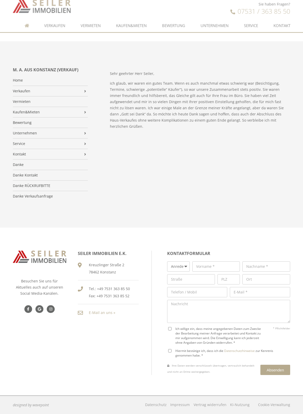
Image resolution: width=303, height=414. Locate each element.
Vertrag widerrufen (210, 404)
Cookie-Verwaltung (274, 404)
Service (251, 21)
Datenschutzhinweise (239, 351)
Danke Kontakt (25, 175)
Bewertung (173, 21)
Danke (18, 165)
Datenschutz (156, 404)
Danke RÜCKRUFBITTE (31, 186)
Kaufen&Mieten (131, 21)
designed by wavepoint (31, 404)
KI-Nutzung (240, 404)
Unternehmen (215, 21)
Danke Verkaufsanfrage (33, 196)
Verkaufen (54, 21)
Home (18, 80)
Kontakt (281, 21)
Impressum (180, 404)
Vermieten (91, 21)
